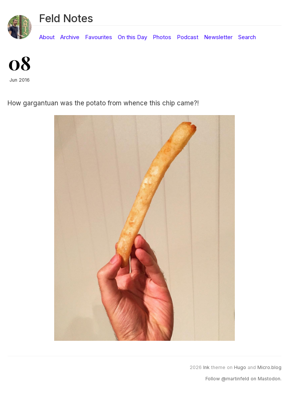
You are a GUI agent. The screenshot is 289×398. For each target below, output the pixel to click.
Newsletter (218, 37)
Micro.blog (269, 367)
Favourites (98, 37)
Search (247, 37)
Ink (206, 367)
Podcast (187, 37)
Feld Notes (66, 18)
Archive (69, 37)
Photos (162, 37)
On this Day (132, 37)
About (47, 37)
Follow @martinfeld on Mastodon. (243, 378)
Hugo (240, 367)
